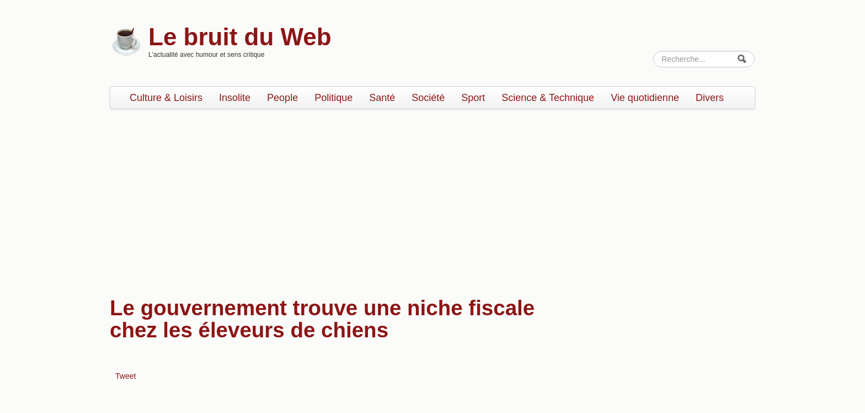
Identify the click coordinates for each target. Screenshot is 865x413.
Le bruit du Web (240, 36)
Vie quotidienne (645, 97)
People (282, 97)
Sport (473, 97)
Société (428, 97)
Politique (333, 97)
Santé (382, 97)
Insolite (234, 97)
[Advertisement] (432, 197)
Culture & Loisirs (166, 97)
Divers (710, 97)
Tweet (125, 376)
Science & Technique (547, 97)
